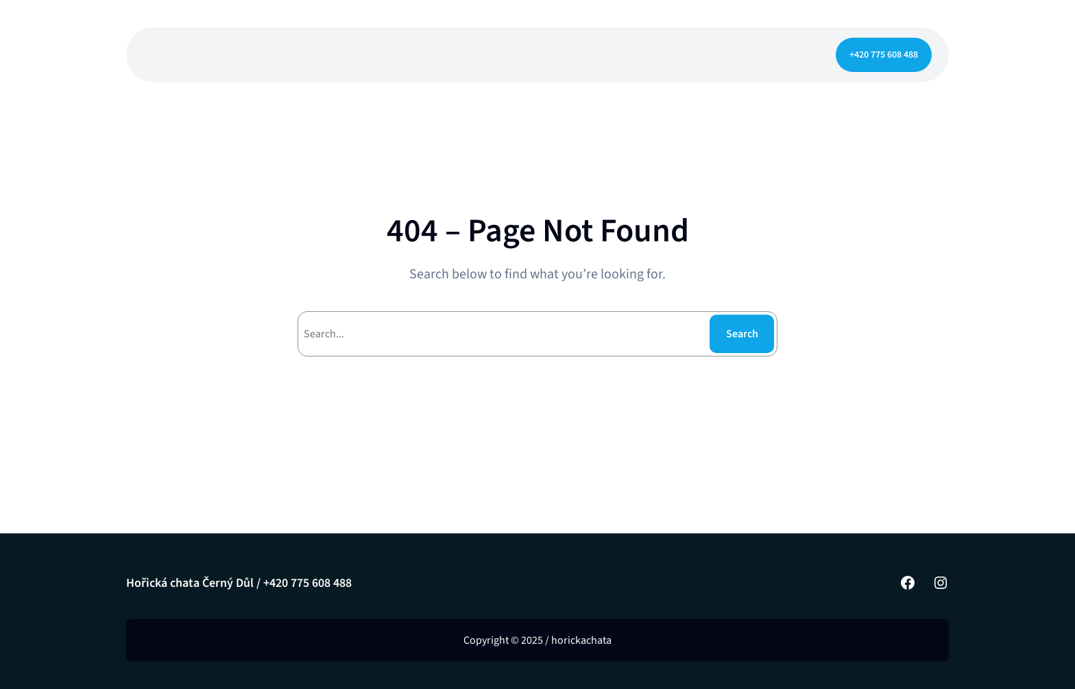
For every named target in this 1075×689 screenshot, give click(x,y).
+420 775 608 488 (883, 55)
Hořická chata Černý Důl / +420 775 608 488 (239, 583)
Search (742, 333)
